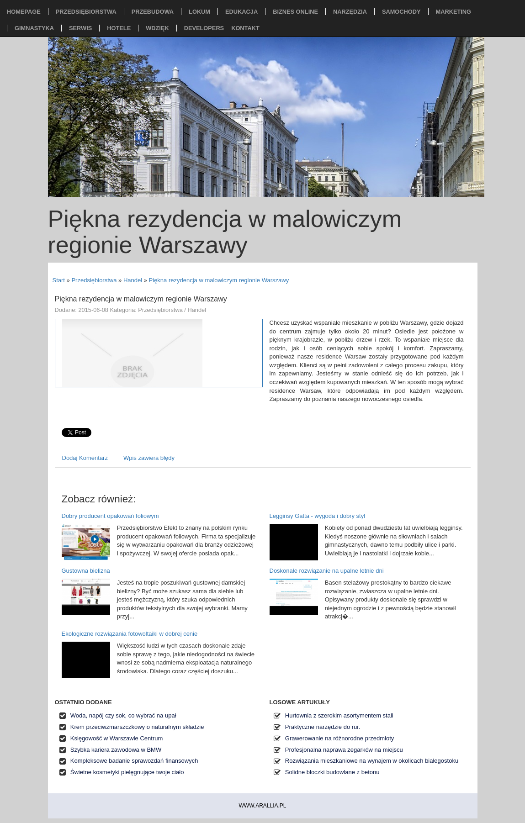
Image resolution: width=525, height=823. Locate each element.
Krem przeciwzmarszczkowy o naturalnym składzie (137, 726)
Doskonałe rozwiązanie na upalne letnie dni (327, 570)
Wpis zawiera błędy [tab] (149, 457)
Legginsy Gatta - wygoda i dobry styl (318, 515)
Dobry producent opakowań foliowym (110, 515)
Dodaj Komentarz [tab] (85, 457)
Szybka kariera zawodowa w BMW (115, 749)
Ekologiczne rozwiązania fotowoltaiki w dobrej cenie (130, 633)
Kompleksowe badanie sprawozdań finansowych (134, 760)
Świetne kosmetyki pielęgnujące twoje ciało (127, 772)
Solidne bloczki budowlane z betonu (332, 772)
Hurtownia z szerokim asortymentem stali (339, 715)
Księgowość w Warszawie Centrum (116, 738)
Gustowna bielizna (86, 570)
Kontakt (245, 28)
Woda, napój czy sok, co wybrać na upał (123, 715)
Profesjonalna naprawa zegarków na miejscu (344, 749)
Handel (132, 280)
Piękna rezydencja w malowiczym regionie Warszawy (219, 280)
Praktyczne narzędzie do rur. (323, 726)
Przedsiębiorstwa (94, 280)
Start (59, 280)
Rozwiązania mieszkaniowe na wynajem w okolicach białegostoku (371, 760)
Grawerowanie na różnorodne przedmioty (339, 738)
